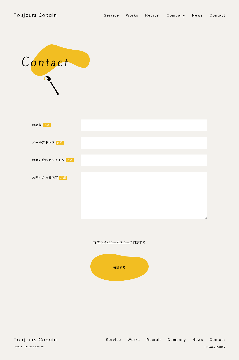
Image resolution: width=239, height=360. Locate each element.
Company (176, 15)
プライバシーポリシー (113, 242)
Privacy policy (214, 347)
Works (132, 15)
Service (111, 15)
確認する (119, 267)
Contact (217, 15)
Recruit (152, 15)
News (197, 15)
